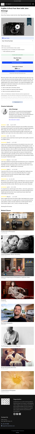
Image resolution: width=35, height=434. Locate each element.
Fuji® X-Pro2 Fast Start (7, 41)
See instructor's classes (14, 119)
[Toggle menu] (33, 4)
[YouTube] (14, 414)
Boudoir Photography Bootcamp (8, 367)
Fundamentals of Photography (8, 231)
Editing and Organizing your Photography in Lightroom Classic (15, 277)
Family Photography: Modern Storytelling (10, 254)
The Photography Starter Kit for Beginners (10, 346)
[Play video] (17, 27)
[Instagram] (20, 414)
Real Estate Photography (6, 323)
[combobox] (18, 4)
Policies (17, 432)
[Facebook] (17, 414)
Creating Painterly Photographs (8, 390)
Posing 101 (3, 300)
